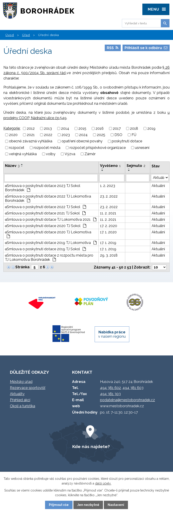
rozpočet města (47, 148)
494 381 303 (110, 394)
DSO (118, 135)
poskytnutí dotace (127, 141)
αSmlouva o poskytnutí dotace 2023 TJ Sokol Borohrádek (42, 188)
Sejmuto (136, 166)
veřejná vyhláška (23, 154)
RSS (112, 48)
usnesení (142, 148)
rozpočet (16, 148)
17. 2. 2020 (108, 226)
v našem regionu (112, 334)
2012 (31, 128)
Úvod (9, 35)
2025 (101, 135)
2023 (65, 135)
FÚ (134, 135)
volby (50, 154)
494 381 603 (133, 388)
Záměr (90, 154)
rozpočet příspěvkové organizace (98, 148)
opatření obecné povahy (81, 141)
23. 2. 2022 (109, 196)
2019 (151, 128)
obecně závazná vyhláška (30, 141)
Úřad (26, 35)
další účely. (103, 483)
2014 (65, 128)
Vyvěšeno (110, 166)
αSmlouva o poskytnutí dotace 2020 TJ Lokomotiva (48, 234)
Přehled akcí (20, 400)
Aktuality (17, 394)
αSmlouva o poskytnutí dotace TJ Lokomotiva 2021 (50, 219)
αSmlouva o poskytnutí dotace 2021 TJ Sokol (45, 213)
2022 (48, 135)
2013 (48, 128)
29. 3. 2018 (109, 255)
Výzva (70, 154)
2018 (134, 128)
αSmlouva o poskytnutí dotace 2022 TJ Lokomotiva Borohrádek (48, 198)
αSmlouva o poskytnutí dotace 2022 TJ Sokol (45, 207)
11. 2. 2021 (108, 213)
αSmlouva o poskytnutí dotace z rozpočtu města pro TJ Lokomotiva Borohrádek (49, 257)
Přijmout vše (59, 505)
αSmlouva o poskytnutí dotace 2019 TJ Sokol (45, 249)
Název (12, 166)
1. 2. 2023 (107, 186)
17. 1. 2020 (108, 232)
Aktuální (158, 186)
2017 (117, 128)
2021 (31, 135)
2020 (13, 135)
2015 (82, 128)
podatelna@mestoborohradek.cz (127, 400)
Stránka (22, 267)
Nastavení (116, 505)
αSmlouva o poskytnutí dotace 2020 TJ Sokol (45, 226)
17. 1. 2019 (108, 243)
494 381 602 (110, 388)
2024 (83, 135)
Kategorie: (11, 128)
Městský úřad (21, 382)
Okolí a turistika (22, 406)
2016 (100, 128)
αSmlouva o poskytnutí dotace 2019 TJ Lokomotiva (51, 243)
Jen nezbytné (88, 505)
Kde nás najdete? (91, 446)
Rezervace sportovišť (27, 388)
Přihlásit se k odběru (146, 48)
